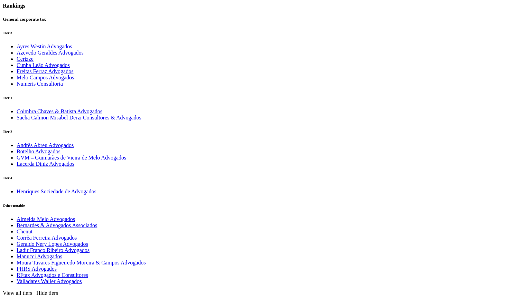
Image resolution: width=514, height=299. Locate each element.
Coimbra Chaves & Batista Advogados (59, 111)
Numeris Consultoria (40, 84)
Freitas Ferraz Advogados (45, 71)
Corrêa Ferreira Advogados (47, 238)
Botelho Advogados (38, 151)
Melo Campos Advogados (45, 77)
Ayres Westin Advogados (44, 46)
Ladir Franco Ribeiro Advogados (53, 250)
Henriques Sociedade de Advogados (56, 191)
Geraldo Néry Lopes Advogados (52, 244)
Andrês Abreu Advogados (45, 145)
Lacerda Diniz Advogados (45, 164)
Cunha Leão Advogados (43, 65)
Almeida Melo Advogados (46, 219)
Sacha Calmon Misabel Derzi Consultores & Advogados (79, 117)
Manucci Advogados (39, 256)
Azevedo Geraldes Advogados (50, 53)
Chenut (24, 231)
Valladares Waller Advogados (49, 281)
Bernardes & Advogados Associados (57, 225)
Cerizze (25, 59)
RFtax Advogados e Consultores (52, 275)
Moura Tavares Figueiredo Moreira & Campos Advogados (81, 263)
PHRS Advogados (37, 269)
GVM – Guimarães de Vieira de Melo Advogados (71, 158)
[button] (32, 293)
